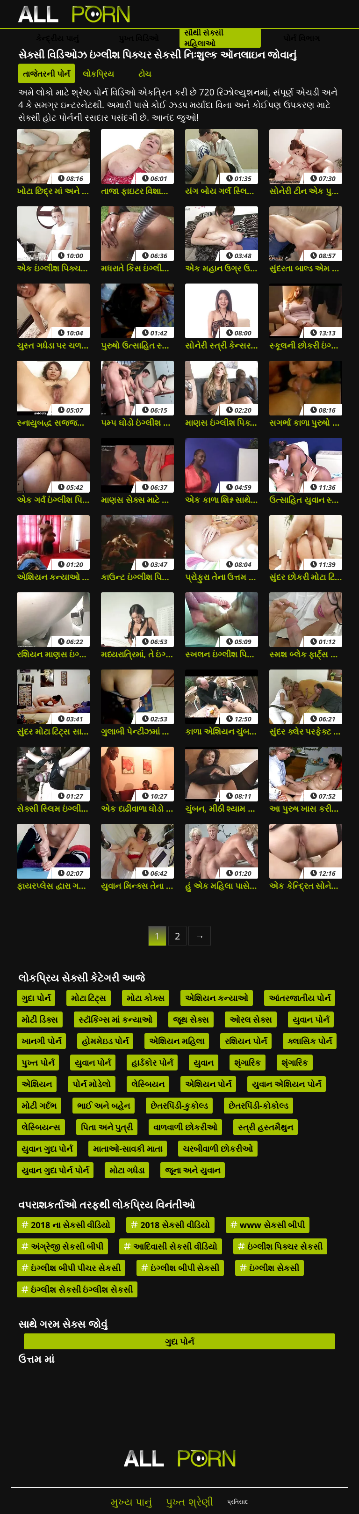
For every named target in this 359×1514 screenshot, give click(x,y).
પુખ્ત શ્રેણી (189, 1501)
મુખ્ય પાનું (131, 1501)
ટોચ (144, 73)
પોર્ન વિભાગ (301, 38)
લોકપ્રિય (98, 73)
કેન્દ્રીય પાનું (57, 38)
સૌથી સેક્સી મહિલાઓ (203, 38)
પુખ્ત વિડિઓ (139, 38)
